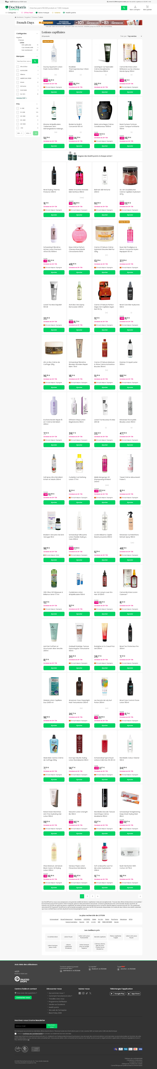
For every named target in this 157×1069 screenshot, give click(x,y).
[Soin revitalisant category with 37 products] (30, 50)
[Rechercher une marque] (24, 61)
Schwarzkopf (54, 919)
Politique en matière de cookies (132, 1064)
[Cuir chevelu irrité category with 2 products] (30, 47)
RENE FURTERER (107, 922)
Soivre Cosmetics (71, 922)
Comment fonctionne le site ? (60, 996)
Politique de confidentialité (133, 1058)
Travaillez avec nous (56, 999)
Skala (107, 919)
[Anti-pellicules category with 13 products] (30, 45)
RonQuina (114, 919)
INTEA (130, 919)
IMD (99, 922)
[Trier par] (134, 36)
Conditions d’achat (135, 1062)
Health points (54, 1007)
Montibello (78, 919)
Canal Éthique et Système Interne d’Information (126, 1065)
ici (28, 1040)
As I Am (100, 919)
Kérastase (123, 919)
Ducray (81, 922)
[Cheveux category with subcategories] (28, 40)
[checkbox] (27, 66)
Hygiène (27, 17)
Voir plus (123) (21, 98)
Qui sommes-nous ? (57, 993)
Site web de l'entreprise (57, 1010)
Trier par (123, 36)
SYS (87, 922)
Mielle (94, 919)
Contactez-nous (23, 997)
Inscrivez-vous (51, 1026)
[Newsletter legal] (16, 1034)
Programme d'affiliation (58, 1002)
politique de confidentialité (33, 1034)
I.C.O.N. (93, 922)
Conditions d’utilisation (134, 1060)
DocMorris (20, 17)
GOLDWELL (87, 919)
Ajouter (54, 92)
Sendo (116, 922)
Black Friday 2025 (55, 1013)
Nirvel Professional (66, 919)
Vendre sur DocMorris (57, 1004)
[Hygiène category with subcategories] (27, 37)
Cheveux (35, 17)
